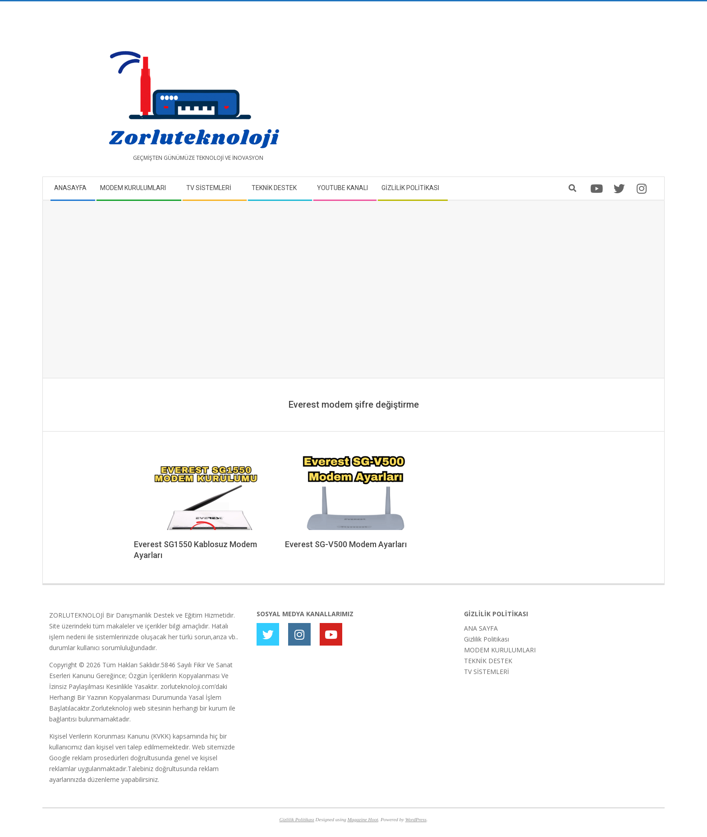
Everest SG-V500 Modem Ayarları (346, 544)
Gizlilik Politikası (486, 639)
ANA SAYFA (481, 628)
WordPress (416, 819)
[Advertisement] (506, 92)
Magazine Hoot (362, 819)
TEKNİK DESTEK (488, 660)
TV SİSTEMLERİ (486, 671)
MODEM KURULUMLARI (500, 650)
